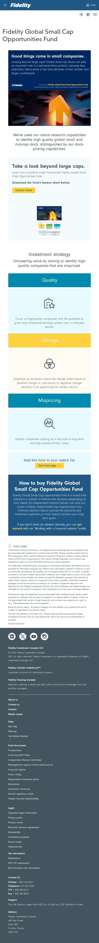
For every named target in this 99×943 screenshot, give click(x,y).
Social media (15, 842)
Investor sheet (23, 190)
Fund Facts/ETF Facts (19, 755)
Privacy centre (15, 822)
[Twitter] (23, 636)
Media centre (15, 714)
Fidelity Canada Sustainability (23, 799)
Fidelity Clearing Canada (21, 680)
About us (13, 700)
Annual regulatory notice (21, 794)
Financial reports (17, 770)
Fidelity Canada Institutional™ (24, 668)
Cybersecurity (15, 847)
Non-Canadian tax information (24, 868)
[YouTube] (33, 636)
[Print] (88, 14)
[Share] (81, 14)
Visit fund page (47, 465)
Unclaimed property (18, 837)
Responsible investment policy (23, 779)
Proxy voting (14, 774)
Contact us (14, 705)
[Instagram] (44, 636)
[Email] (95, 14)
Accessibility (14, 832)
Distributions (14, 858)
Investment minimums (19, 789)
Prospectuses (15, 750)
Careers (12, 709)
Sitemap (12, 731)
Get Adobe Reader (18, 736)
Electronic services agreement (23, 827)
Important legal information (22, 813)
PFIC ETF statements (18, 863)
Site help (12, 726)
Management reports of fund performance (30, 765)
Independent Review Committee (24, 760)
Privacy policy (15, 818)
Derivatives (13, 784)
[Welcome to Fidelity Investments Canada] (20, 5)
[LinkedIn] (12, 636)
